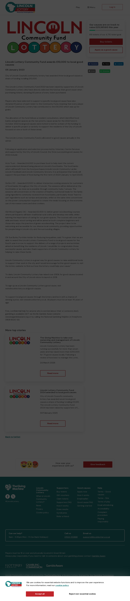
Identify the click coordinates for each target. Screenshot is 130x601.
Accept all (40, 594)
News (38, 505)
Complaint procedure (103, 513)
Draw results (62, 509)
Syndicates (62, 512)
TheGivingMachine (52, 575)
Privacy (39, 509)
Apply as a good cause (106, 49)
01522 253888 (71, 537)
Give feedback (97, 464)
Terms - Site (103, 498)
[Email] (92, 71)
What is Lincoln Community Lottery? (43, 499)
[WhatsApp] (104, 71)
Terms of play (104, 501)
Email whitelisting (105, 505)
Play (78, 7)
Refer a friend (63, 516)
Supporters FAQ (64, 502)
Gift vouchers (63, 495)
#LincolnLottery (12, 501)
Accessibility (103, 508)
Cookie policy (42, 512)
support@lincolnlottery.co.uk (96, 537)
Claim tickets (62, 498)
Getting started (84, 505)
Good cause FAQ (85, 502)
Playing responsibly (103, 520)
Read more (52, 373)
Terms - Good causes (104, 493)
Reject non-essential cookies (82, 594)
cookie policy (62, 585)
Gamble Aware (98, 556)
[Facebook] (93, 64)
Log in (112, 7)
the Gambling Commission (102, 575)
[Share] (106, 64)
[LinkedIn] (119, 64)
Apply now (82, 491)
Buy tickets (106, 41)
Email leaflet (82, 498)
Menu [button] (91, 7)
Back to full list (12, 437)
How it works (63, 505)
